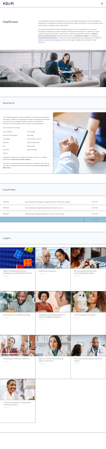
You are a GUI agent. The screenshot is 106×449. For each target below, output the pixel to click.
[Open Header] (102, 3)
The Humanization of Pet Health (84, 315)
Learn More (95, 202)
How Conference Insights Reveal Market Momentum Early (44, 208)
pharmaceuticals (50, 36)
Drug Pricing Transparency (47, 272)
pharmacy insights (82, 36)
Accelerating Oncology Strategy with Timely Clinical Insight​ (44, 214)
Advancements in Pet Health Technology (16, 315)
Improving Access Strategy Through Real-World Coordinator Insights (47, 202)
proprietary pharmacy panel (47, 38)
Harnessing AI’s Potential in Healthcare (16, 359)
